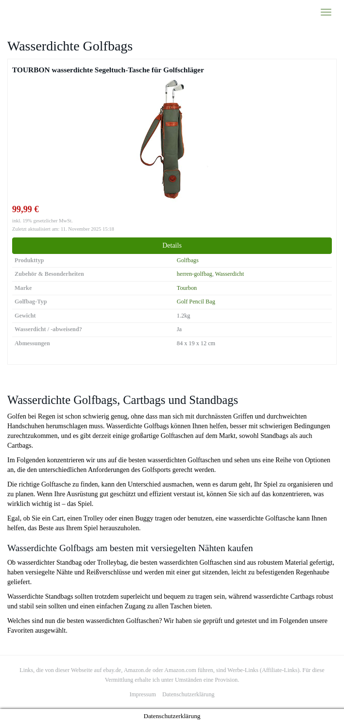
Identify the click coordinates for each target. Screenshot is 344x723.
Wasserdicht (229, 273)
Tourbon (187, 288)
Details (172, 245)
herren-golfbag (194, 273)
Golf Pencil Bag (196, 301)
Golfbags (188, 260)
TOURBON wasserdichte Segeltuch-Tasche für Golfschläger (108, 70)
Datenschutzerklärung (188, 694)
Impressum (143, 694)
